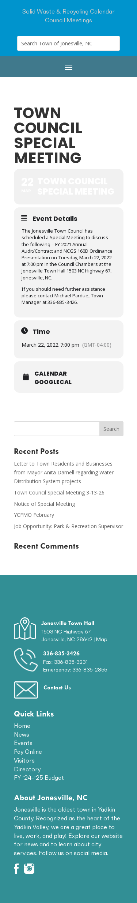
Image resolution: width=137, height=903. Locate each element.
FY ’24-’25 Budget (39, 777)
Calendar (50, 373)
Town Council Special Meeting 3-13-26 (59, 492)
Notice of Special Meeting (44, 503)
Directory (27, 769)
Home (22, 725)
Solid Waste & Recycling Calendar (68, 11)
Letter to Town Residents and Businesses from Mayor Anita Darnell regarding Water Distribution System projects (64, 472)
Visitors (24, 760)
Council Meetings (68, 20)
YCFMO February (34, 514)
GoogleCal (53, 382)
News (21, 734)
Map (101, 639)
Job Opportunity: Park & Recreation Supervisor (68, 526)
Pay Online (28, 751)
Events (23, 742)
